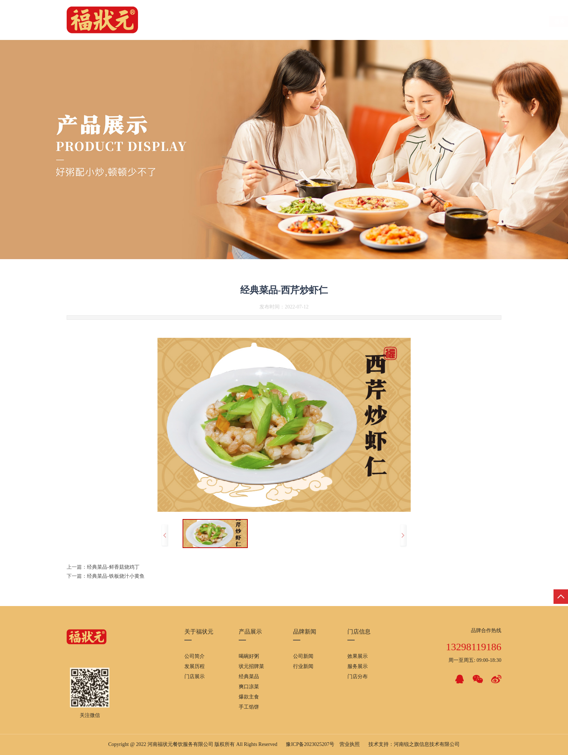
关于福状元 (245, 21)
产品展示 (324, 21)
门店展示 (194, 676)
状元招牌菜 (251, 666)
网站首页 (205, 21)
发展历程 (194, 666)
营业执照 (349, 744)
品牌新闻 (361, 21)
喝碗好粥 (249, 656)
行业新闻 (303, 666)
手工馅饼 (249, 707)
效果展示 (357, 656)
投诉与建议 (402, 21)
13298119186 (473, 646)
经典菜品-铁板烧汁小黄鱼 (116, 576)
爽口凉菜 (249, 686)
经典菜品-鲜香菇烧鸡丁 (113, 567)
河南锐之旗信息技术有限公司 (427, 744)
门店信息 (286, 21)
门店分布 (357, 676)
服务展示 (357, 666)
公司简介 (194, 656)
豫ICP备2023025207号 (310, 744)
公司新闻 (303, 656)
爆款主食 (249, 697)
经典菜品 (249, 676)
